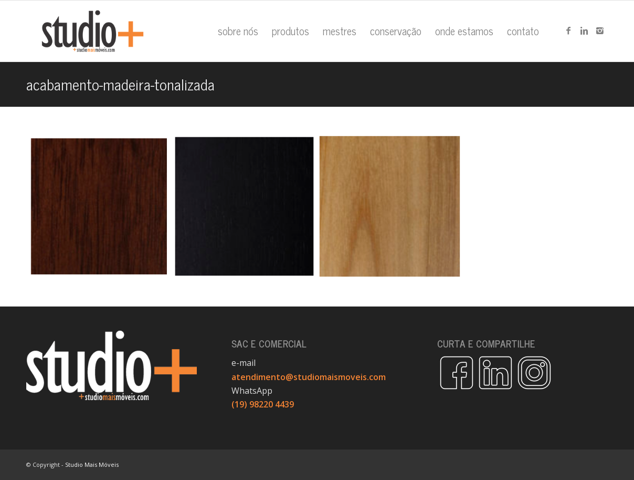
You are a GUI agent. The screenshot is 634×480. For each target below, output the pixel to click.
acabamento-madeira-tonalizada (120, 84)
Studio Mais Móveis (92, 464)
